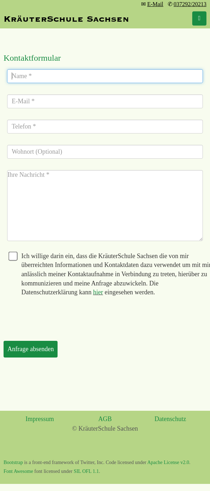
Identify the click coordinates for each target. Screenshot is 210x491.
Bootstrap (13, 462)
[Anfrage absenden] (31, 349)
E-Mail (155, 4)
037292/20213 (190, 4)
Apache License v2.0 (168, 462)
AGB (105, 418)
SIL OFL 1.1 (86, 471)
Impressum (40, 418)
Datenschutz (170, 418)
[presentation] (58, 316)
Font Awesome (18, 471)
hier (98, 292)
